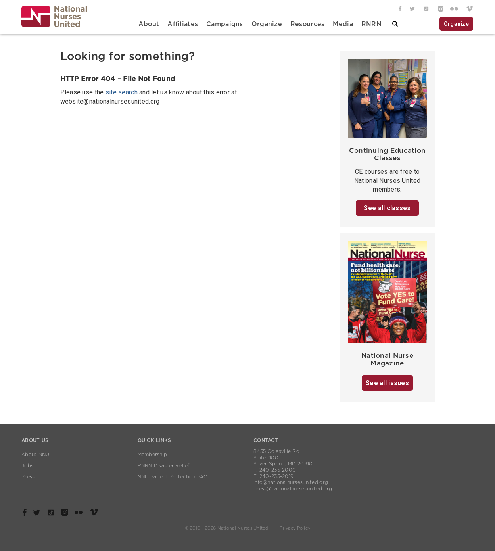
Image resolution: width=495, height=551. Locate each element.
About (148, 24)
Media (343, 24)
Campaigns (224, 24)
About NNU (35, 454)
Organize (266, 24)
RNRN (371, 24)
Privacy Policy (295, 528)
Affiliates (182, 24)
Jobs (27, 465)
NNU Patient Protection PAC (172, 476)
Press (28, 476)
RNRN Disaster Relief (164, 465)
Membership (152, 454)
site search (122, 92)
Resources (307, 24)
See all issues (387, 383)
